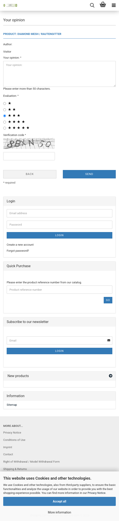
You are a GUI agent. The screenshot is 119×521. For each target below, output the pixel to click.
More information (59, 512)
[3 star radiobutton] (4, 115)
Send (89, 174)
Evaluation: (10, 95)
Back (30, 174)
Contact (8, 454)
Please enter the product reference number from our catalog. (44, 282)
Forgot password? (18, 250)
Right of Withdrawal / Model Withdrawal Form (31, 461)
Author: (7, 44)
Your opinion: (11, 57)
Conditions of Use (14, 439)
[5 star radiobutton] (4, 128)
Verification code (14, 135)
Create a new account (20, 244)
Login (59, 235)
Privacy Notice (96, 492)
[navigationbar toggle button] (113, 5)
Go (108, 300)
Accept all (59, 501)
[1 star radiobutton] (4, 103)
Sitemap (12, 404)
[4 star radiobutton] (4, 122)
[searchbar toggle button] (92, 5)
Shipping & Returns (15, 469)
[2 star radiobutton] (4, 109)
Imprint (7, 447)
